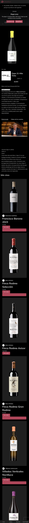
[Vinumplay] (6, 1)
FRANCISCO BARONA (11, 215)
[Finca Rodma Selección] (14, 255)
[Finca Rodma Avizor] (14, 320)
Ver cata (6, 227)
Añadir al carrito (6, 89)
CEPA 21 (19, 78)
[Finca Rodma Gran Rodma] (14, 378)
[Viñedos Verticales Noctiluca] (14, 443)
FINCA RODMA (9, 280)
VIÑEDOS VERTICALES (11, 468)
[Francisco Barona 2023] (14, 196)
